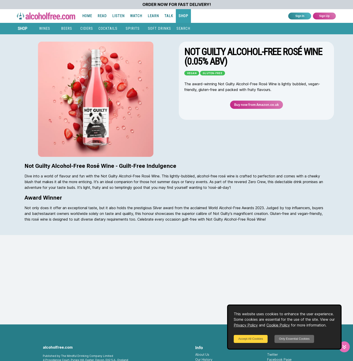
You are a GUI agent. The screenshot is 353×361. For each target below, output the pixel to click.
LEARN (153, 16)
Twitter (272, 354)
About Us (202, 354)
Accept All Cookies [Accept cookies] (250, 338)
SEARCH (183, 28)
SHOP (183, 16)
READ (102, 16)
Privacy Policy (246, 325)
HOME (87, 16)
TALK (168, 16)
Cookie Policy (278, 325)
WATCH (136, 16)
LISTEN (118, 16)
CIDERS (86, 28)
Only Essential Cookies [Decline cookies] (294, 338)
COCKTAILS (107, 28)
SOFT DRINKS (159, 28)
